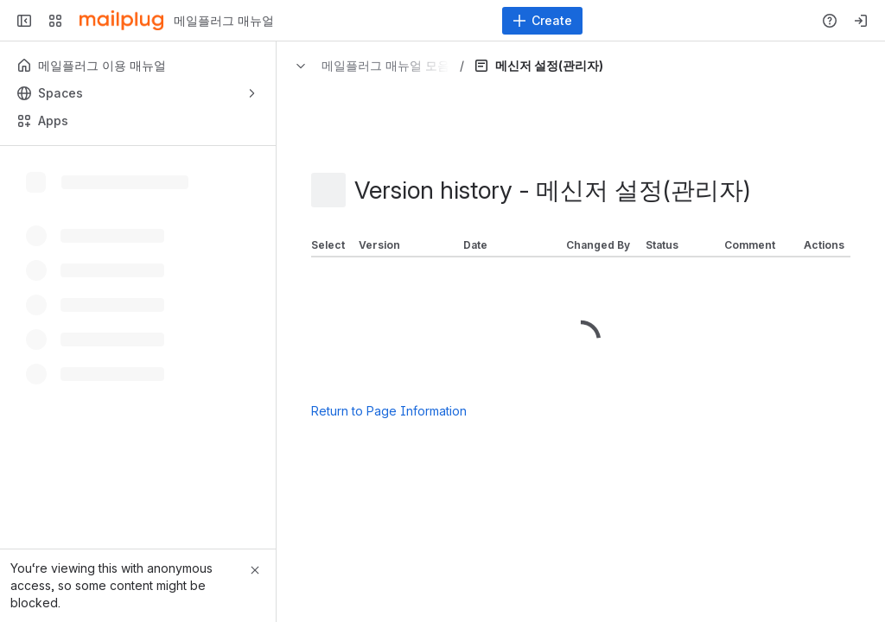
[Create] (542, 21)
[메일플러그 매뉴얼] (121, 21)
